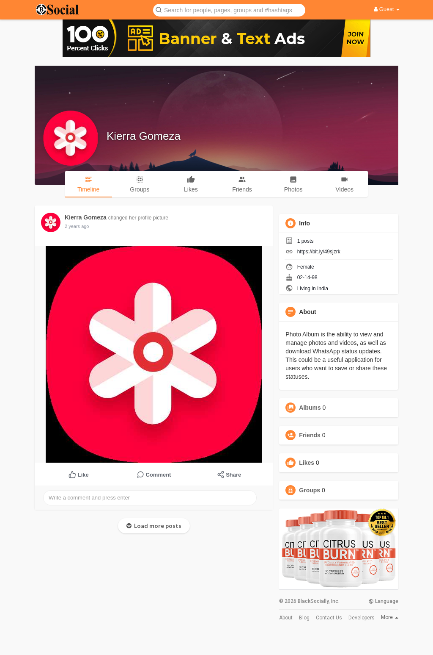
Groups (309, 490)
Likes (306, 462)
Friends (310, 435)
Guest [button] (387, 9)
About (286, 617)
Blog (304, 617)
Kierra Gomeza (144, 136)
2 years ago (77, 226)
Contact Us (329, 617)
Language (383, 601)
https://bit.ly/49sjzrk (318, 252)
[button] (229, 10)
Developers (361, 617)
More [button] (389, 617)
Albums (310, 407)
